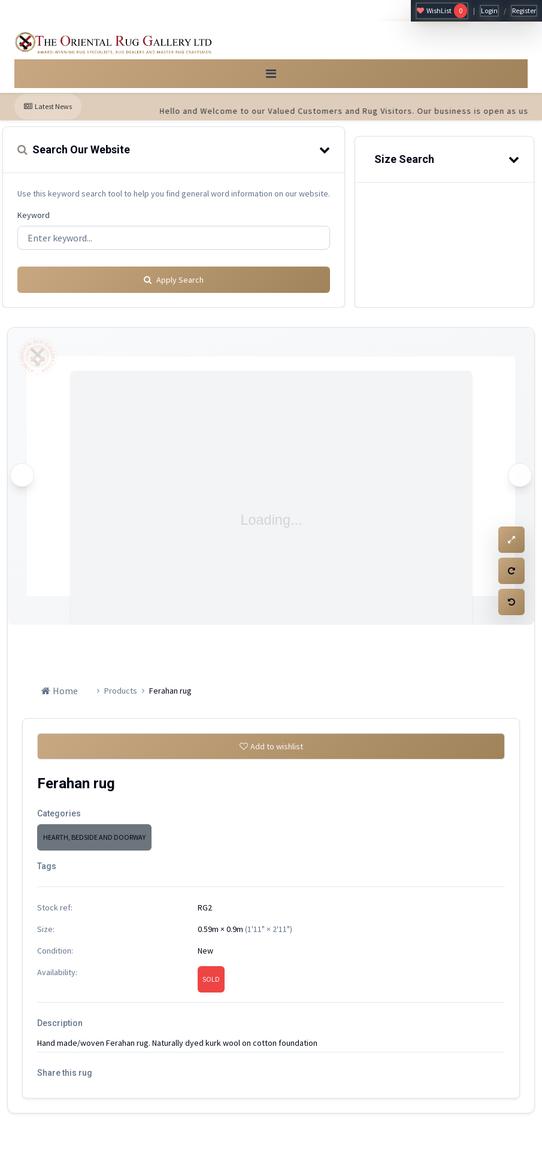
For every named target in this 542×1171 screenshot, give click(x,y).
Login (489, 10)
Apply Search (174, 285)
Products (120, 695)
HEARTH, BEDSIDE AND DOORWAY (94, 846)
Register (524, 10)
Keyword (33, 224)
